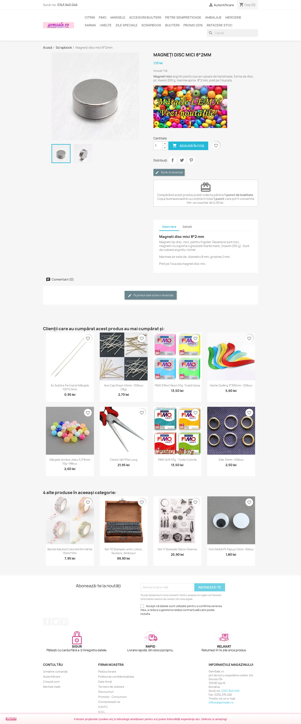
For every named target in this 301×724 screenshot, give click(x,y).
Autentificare (51, 676)
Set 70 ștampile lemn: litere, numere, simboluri (124, 551)
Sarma (90, 25)
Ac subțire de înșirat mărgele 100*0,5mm (70, 387)
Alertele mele (51, 687)
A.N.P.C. (103, 707)
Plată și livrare (107, 671)
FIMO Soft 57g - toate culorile (177, 459)
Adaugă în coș (188, 145)
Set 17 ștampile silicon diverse (177, 549)
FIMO (103, 17)
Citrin (90, 17)
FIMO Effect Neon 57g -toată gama (177, 385)
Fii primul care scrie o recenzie (150, 295)
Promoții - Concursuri (112, 697)
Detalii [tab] (187, 227)
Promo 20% (193, 25)
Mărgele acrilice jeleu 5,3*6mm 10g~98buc (70, 461)
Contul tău (53, 665)
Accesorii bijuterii (145, 17)
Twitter (56, 622)
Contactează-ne (109, 702)
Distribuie (172, 160)
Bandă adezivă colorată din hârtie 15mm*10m (69, 551)
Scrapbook (151, 25)
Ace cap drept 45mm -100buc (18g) (123, 387)
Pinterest (191, 160)
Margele (117, 17)
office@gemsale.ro (221, 702)
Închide (11, 719)
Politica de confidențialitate (116, 676)
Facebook (47, 622)
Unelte (106, 25)
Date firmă (105, 681)
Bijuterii (172, 25)
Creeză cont (51, 681)
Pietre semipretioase (183, 17)
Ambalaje (213, 17)
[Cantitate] (158, 146)
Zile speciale (126, 25)
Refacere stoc (219, 25)
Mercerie (233, 17)
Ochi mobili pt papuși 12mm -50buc (231, 549)
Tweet (182, 160)
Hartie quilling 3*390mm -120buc (231, 385)
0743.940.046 (67, 5)
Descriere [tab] (169, 227)
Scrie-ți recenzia (169, 172)
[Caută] (232, 33)
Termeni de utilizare (111, 687)
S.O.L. (102, 712)
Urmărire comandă (55, 671)
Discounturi (106, 692)
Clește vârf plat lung (123, 459)
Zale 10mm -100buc (231, 459)
